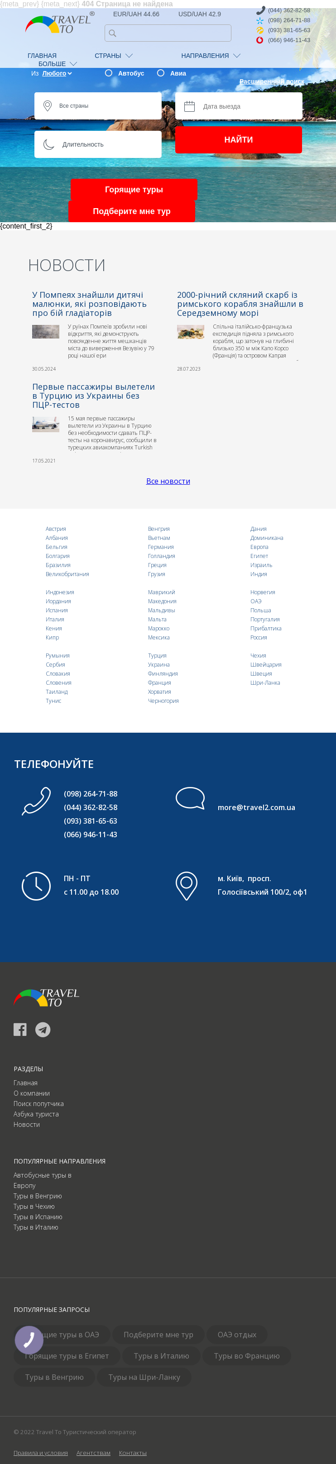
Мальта (157, 619)
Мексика (159, 637)
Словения (59, 683)
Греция (157, 565)
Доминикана (266, 538)
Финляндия (163, 673)
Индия (258, 574)
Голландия (161, 556)
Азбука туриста (36, 1114)
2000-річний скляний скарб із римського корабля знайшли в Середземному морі (240, 303)
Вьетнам (159, 538)
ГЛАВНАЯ (42, 55)
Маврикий (161, 592)
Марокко (158, 628)
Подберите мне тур (131, 211)
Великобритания (67, 574)
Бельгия (56, 547)
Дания (258, 529)
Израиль (261, 565)
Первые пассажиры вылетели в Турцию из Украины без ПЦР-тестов (93, 395)
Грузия (156, 574)
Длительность (83, 144)
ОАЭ (256, 601)
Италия (55, 619)
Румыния (58, 655)
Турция (157, 655)
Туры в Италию (36, 1227)
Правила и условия (41, 1453)
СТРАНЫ (113, 55)
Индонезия (60, 592)
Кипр (52, 637)
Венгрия (159, 529)
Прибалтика (266, 628)
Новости (27, 1124)
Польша (260, 610)
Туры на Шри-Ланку (144, 1377)
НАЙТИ (239, 139)
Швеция (261, 673)
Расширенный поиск (272, 81)
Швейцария (266, 664)
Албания (57, 538)
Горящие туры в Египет (67, 1356)
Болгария (58, 556)
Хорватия (159, 692)
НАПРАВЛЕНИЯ (211, 55)
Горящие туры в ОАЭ (62, 1335)
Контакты (133, 1453)
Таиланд (56, 692)
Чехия (258, 655)
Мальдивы (161, 610)
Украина (159, 664)
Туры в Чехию (34, 1206)
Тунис (53, 701)
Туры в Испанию (38, 1216)
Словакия (58, 673)
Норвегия (262, 592)
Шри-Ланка (265, 683)
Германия (161, 547)
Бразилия (58, 565)
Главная (26, 1082)
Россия (258, 637)
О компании (32, 1093)
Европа (259, 547)
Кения (54, 628)
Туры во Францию (247, 1356)
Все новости (168, 481)
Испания (57, 610)
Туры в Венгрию (38, 1196)
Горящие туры (134, 189)
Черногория (163, 701)
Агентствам (93, 1453)
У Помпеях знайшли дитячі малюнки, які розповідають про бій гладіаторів (89, 303)
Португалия (265, 619)
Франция (159, 683)
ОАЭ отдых (237, 1335)
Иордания (58, 601)
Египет (259, 556)
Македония (162, 601)
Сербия (55, 664)
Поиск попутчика (39, 1103)
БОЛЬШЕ (57, 63)
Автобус (131, 73)
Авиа (178, 73)
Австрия (56, 529)
